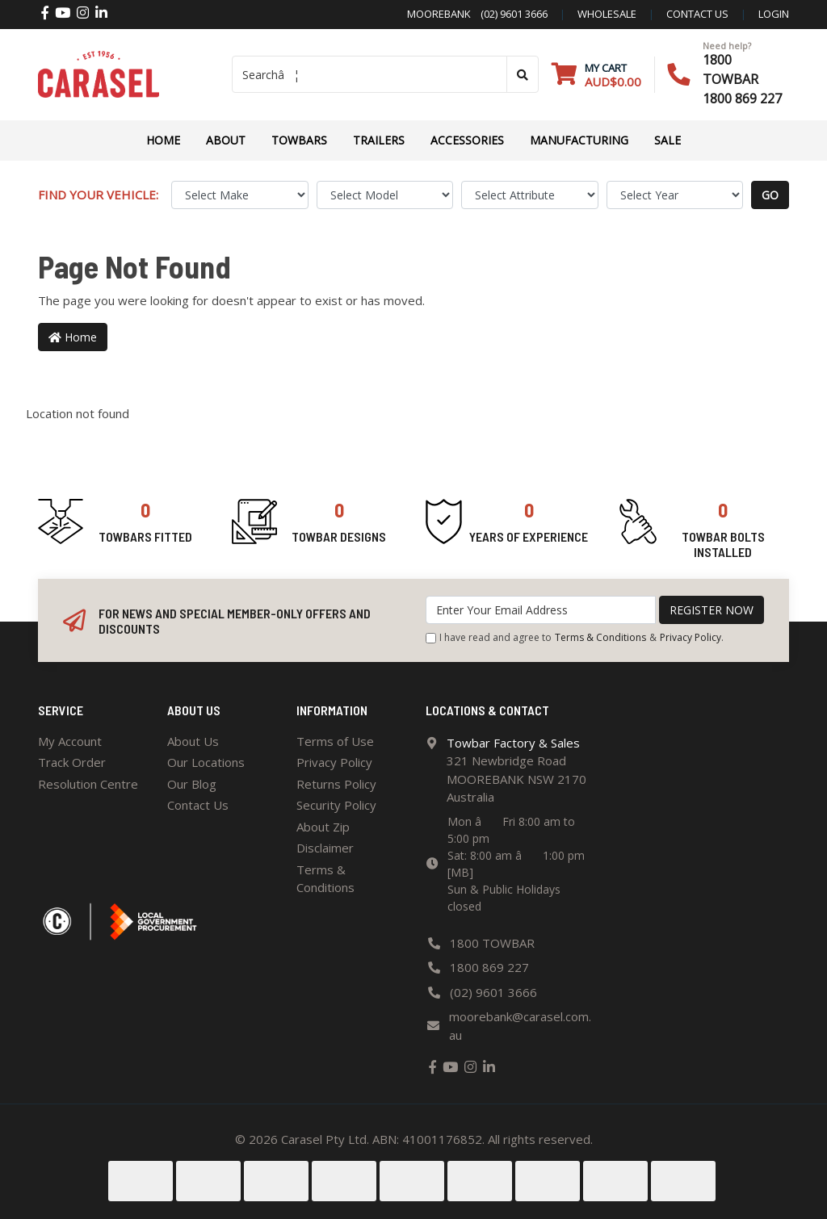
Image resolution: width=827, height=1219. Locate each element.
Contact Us (198, 805)
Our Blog (191, 784)
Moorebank (439, 13)
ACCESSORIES (467, 140)
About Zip (323, 827)
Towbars (299, 140)
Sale (667, 140)
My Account (70, 741)
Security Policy (336, 805)
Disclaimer (325, 848)
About (226, 140)
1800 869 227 (742, 98)
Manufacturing (579, 140)
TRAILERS (379, 140)
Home (163, 140)
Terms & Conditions (600, 637)
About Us (193, 741)
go (770, 195)
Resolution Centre (88, 784)
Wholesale (606, 13)
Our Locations (206, 762)
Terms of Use (335, 741)
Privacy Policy (690, 637)
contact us (697, 13)
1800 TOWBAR (492, 943)
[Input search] (369, 74)
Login (773, 13)
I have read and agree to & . (575, 637)
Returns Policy (336, 784)
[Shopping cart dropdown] (596, 75)
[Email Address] (541, 610)
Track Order (72, 762)
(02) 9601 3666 (509, 13)
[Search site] (522, 74)
